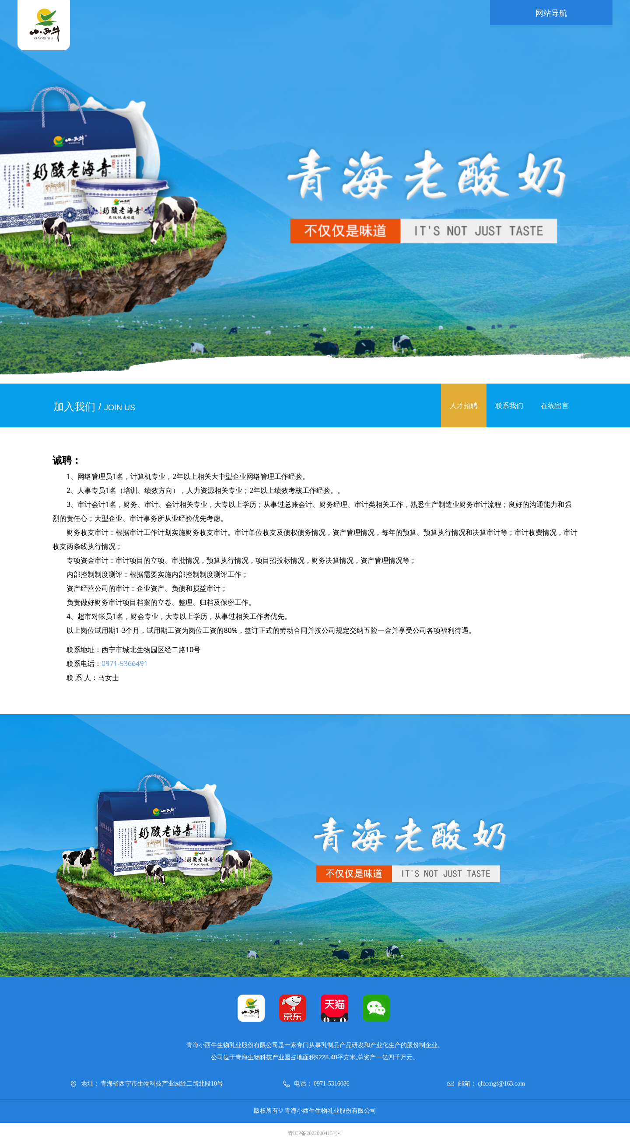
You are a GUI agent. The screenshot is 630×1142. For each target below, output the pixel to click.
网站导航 (551, 13)
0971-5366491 (125, 663)
